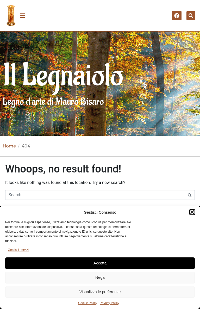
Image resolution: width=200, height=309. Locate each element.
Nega (100, 277)
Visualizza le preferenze (100, 291)
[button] (192, 212)
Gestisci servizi (18, 250)
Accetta (100, 263)
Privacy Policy (109, 303)
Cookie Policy (87, 303)
